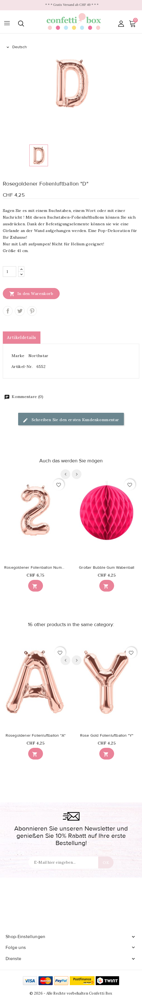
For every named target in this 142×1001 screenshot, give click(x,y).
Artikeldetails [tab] (21, 337)
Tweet (19, 311)
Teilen (7, 311)
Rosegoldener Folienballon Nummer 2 (35, 567)
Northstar (38, 355)
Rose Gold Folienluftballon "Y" (107, 735)
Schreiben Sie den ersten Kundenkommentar (71, 420)
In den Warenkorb (31, 293)
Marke (18, 355)
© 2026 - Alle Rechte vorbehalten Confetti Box (71, 993)
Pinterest (32, 311)
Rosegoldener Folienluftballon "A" (36, 735)
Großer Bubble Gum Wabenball (106, 567)
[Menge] (9, 271)
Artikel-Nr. (21, 366)
